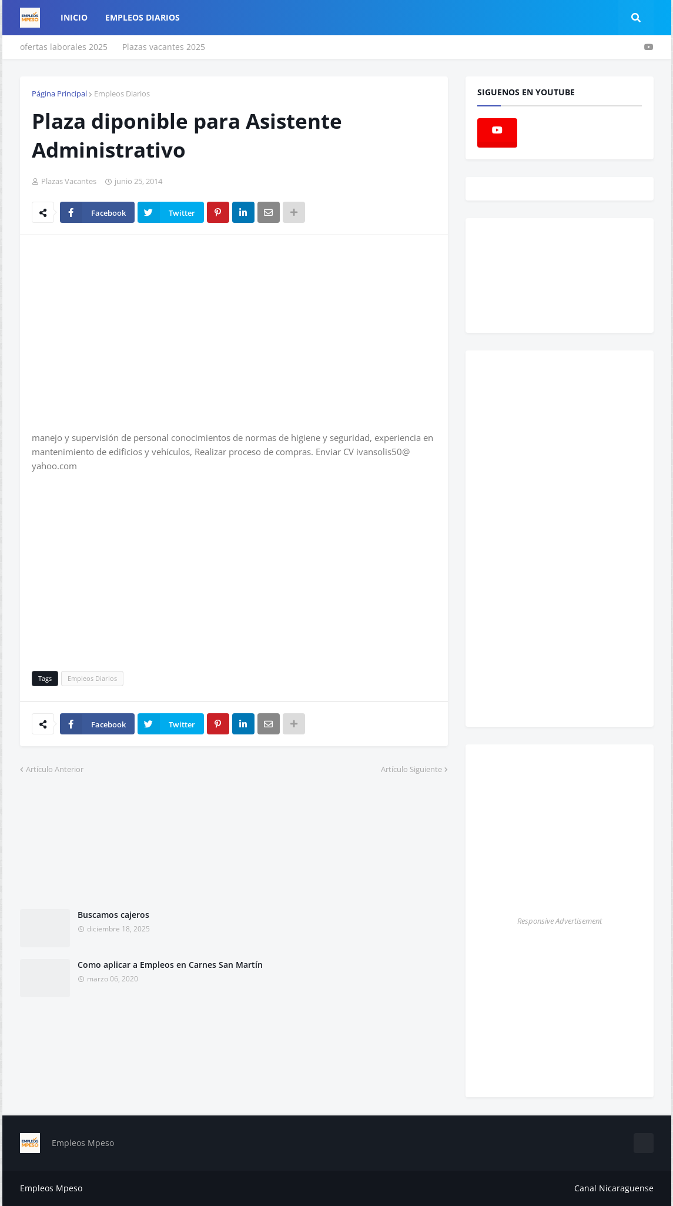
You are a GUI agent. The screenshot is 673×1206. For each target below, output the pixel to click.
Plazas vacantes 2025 (163, 46)
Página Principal (59, 93)
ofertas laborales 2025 (64, 46)
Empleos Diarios (122, 93)
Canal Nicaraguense (614, 1188)
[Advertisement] (130, 332)
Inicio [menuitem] (74, 17)
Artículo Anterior (54, 769)
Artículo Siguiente (411, 769)
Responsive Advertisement (559, 921)
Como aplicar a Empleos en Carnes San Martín (170, 964)
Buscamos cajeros (113, 914)
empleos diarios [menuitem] (142, 17)
